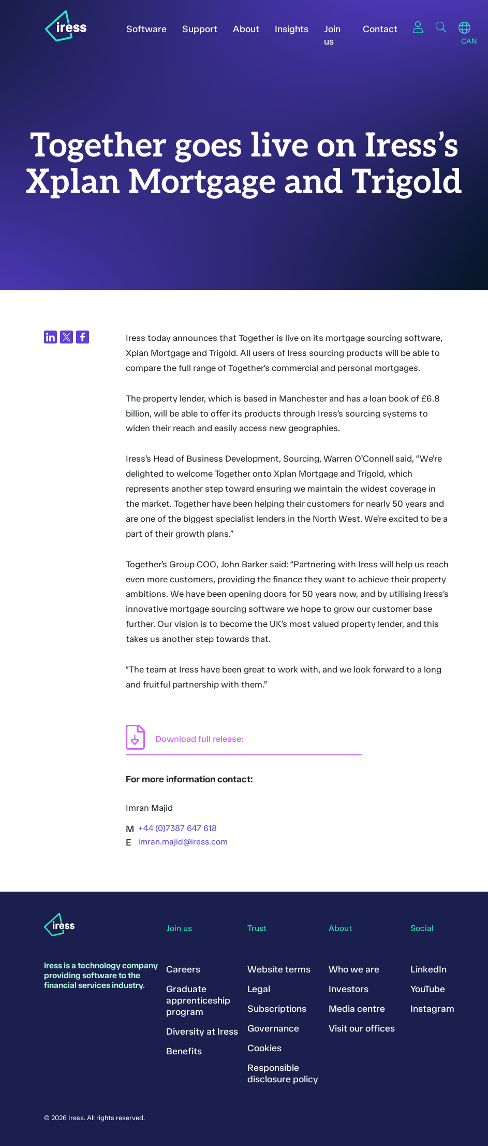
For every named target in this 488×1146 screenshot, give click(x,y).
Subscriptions (276, 1008)
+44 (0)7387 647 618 (177, 828)
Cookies (264, 1048)
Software (146, 29)
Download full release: (199, 739)
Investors (348, 989)
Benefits (184, 1051)
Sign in (418, 27)
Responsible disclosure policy (282, 1073)
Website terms (278, 969)
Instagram (432, 1008)
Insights (291, 29)
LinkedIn (428, 969)
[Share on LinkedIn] (50, 337)
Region (464, 28)
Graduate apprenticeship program (198, 1000)
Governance (273, 1028)
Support (199, 29)
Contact (380, 29)
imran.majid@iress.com (183, 842)
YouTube (427, 989)
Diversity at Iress (202, 1031)
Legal (258, 989)
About (246, 29)
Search (441, 27)
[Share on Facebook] (82, 337)
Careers (183, 969)
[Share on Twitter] (66, 337)
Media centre (357, 1008)
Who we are (354, 969)
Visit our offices (362, 1028)
